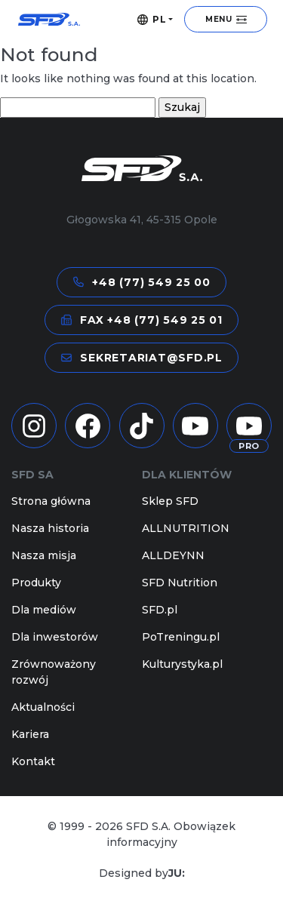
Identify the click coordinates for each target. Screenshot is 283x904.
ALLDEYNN (173, 555)
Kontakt (33, 761)
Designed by (142, 873)
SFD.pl (159, 610)
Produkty (36, 582)
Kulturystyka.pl (182, 664)
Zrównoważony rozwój (53, 672)
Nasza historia (50, 528)
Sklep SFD (170, 501)
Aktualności (43, 707)
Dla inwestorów (54, 637)
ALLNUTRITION (185, 528)
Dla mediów (43, 610)
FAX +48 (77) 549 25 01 (141, 320)
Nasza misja (43, 555)
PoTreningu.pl (181, 637)
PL (152, 19)
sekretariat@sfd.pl (141, 357)
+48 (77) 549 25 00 (141, 282)
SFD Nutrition (179, 582)
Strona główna (51, 501)
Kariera (30, 734)
